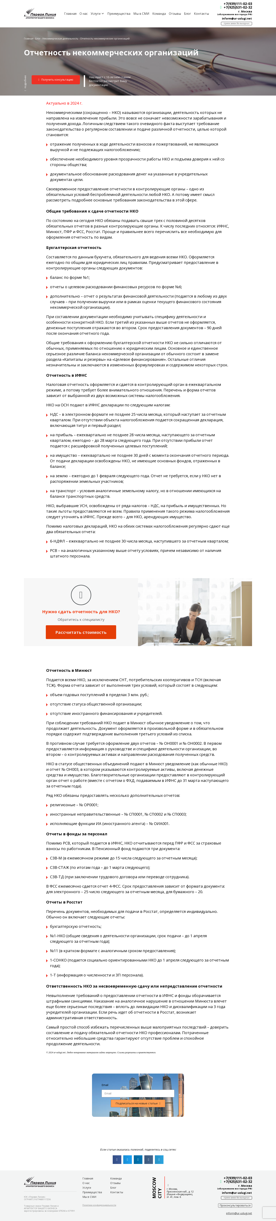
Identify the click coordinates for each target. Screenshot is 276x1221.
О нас (84, 13)
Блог (187, 13)
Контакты (201, 13)
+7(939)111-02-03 (238, 3)
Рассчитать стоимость (81, 632)
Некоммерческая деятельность (60, 38)
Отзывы (175, 13)
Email (105, 1085)
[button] (25, 83)
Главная (70, 13)
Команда (159, 13)
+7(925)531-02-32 (238, 7)
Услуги (86, 1187)
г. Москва (245, 11)
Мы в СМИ (141, 13)
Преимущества (118, 13)
